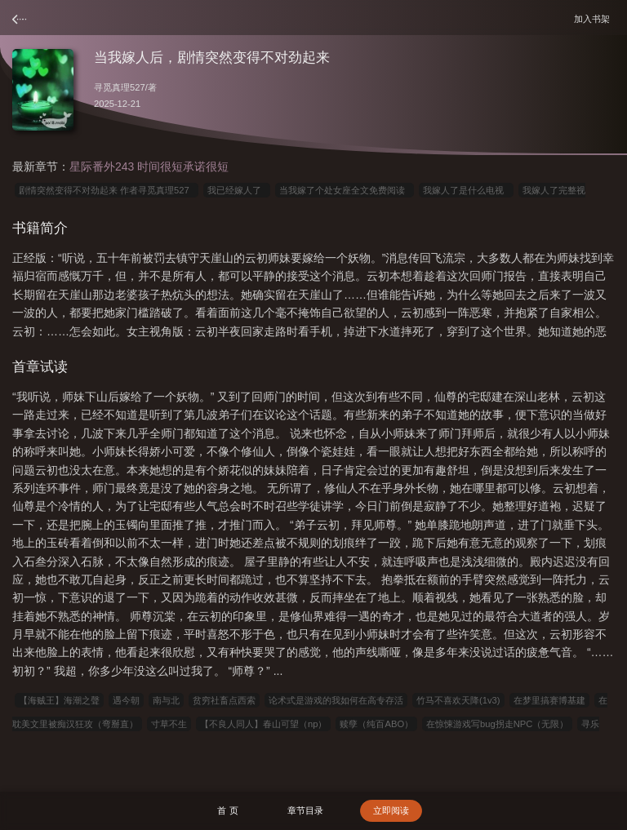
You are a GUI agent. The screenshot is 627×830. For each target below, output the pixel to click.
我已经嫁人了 (236, 190)
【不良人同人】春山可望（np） (263, 724)
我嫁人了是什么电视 (466, 190)
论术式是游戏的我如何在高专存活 (336, 700)
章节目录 (305, 810)
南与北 (166, 700)
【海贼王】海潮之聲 (59, 700)
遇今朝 (126, 700)
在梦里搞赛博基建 (549, 700)
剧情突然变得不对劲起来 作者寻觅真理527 (106, 190)
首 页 (227, 810)
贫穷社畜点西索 (224, 700)
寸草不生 (169, 724)
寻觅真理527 (119, 87)
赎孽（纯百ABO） (376, 724)
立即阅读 (391, 810)
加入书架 (594, 18)
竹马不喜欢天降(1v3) (458, 700)
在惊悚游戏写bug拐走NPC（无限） (497, 724)
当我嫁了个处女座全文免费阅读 (344, 190)
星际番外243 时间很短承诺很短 (149, 166)
